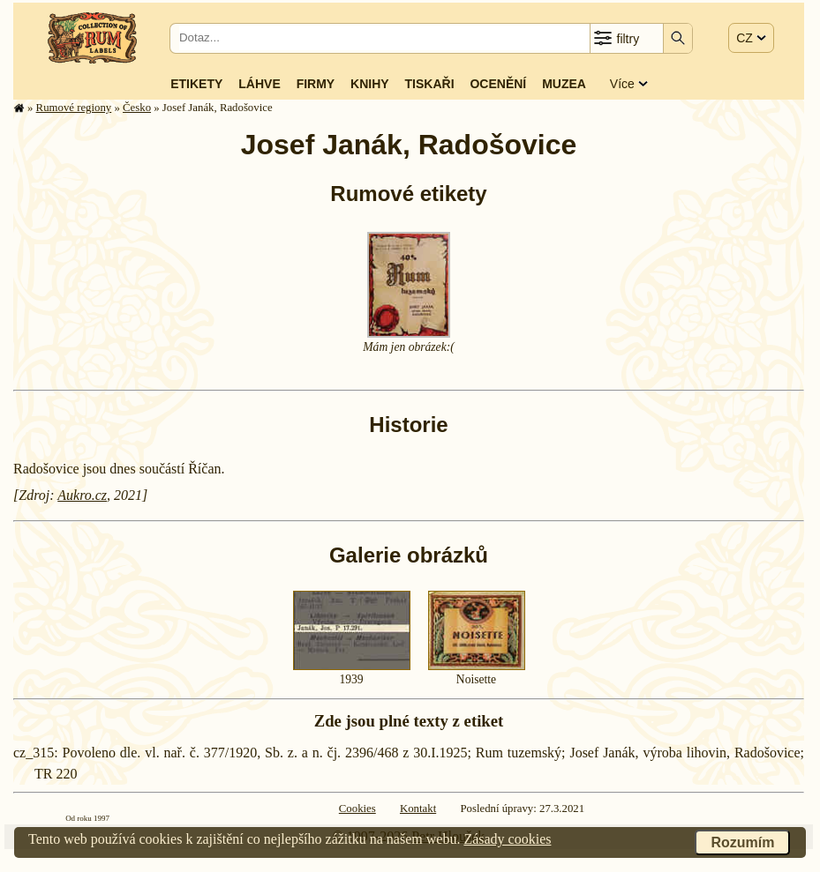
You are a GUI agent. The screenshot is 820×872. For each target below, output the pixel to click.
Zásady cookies (507, 838)
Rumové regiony (74, 107)
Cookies (357, 808)
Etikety (196, 84)
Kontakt (418, 808)
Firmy (316, 84)
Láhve (259, 84)
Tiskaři (430, 84)
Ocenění (498, 84)
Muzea (564, 84)
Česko (137, 107)
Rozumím (742, 842)
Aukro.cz (82, 495)
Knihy (369, 84)
